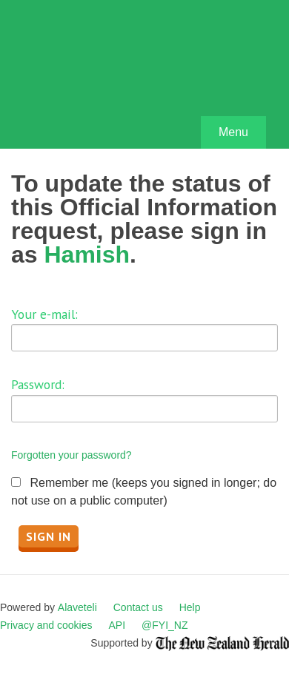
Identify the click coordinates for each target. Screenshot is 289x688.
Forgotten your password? (71, 455)
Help (190, 607)
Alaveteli (77, 607)
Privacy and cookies (46, 625)
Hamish (87, 254)
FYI (96, 78)
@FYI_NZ (164, 625)
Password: (37, 384)
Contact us (138, 607)
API (117, 625)
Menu (233, 132)
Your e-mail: (44, 314)
